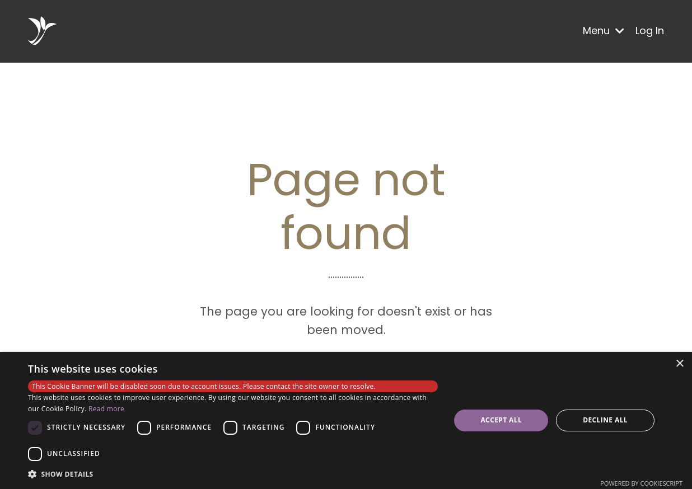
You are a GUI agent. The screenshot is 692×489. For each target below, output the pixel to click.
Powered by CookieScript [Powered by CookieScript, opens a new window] (641, 483)
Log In (649, 30)
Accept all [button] (501, 420)
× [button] (679, 364)
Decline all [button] (605, 420)
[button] (233, 474)
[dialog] (346, 420)
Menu (603, 30)
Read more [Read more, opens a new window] (106, 408)
